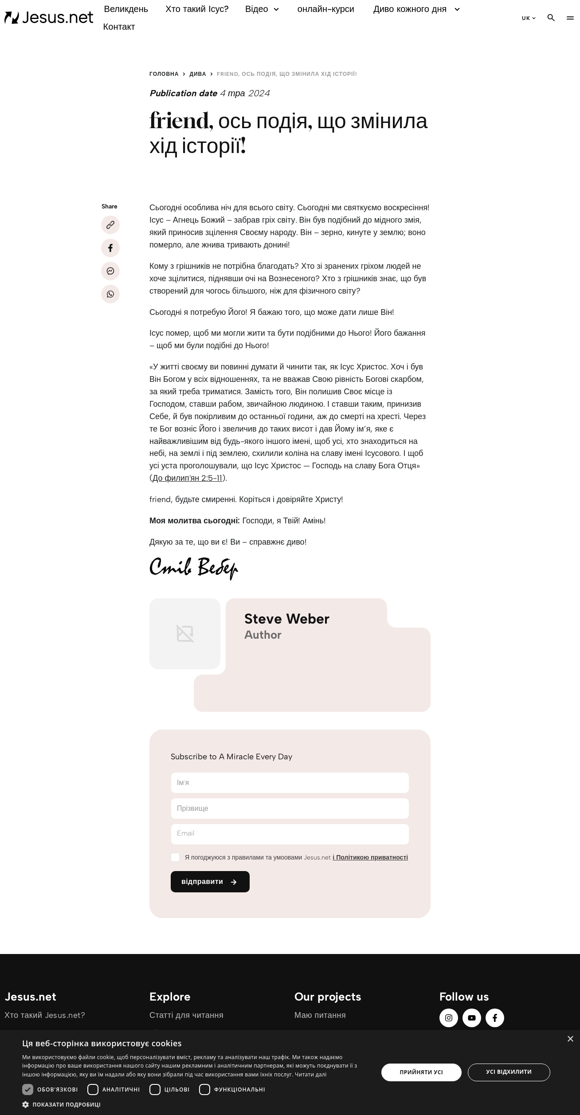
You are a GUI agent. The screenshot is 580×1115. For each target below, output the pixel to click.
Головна (164, 74)
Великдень (126, 9)
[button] (195, 1104)
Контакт (119, 26)
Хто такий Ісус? (197, 9)
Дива (197, 74)
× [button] (570, 1039)
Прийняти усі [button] (421, 1072)
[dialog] (290, 1072)
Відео (263, 9)
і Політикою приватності (370, 857)
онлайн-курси (326, 9)
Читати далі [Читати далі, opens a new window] (310, 1074)
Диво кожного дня (417, 9)
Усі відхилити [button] (509, 1072)
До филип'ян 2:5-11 (187, 478)
